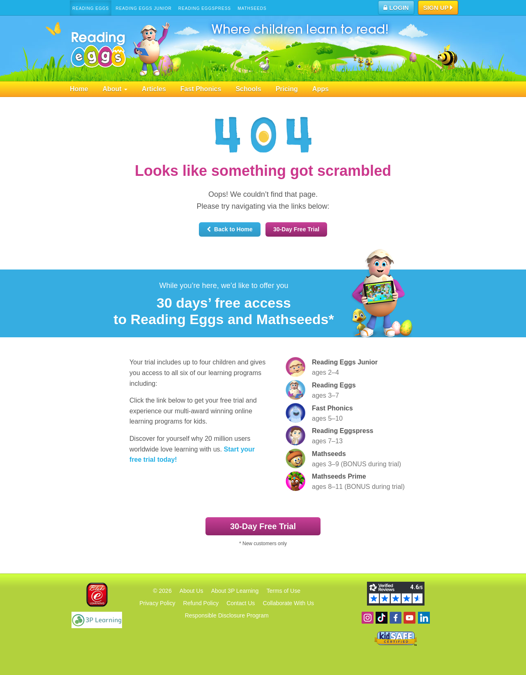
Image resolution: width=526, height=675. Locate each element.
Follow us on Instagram (368, 618)
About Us (191, 590)
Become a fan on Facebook (395, 618)
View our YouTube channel (409, 618)
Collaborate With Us (288, 603)
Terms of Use (283, 590)
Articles (154, 88)
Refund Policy (201, 603)
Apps (320, 88)
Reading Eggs (90, 8)
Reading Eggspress (204, 8)
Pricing (287, 88)
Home (79, 88)
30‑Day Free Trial (296, 229)
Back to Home (229, 229)
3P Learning (97, 620)
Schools (248, 88)
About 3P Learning (235, 590)
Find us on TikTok (382, 618)
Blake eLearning (96, 595)
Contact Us (240, 603)
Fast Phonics (200, 88)
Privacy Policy (157, 603)
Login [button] (396, 7)
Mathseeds (252, 8)
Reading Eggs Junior (143, 8)
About (114, 88)
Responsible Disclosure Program (227, 615)
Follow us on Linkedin (424, 618)
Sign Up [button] (438, 8)
